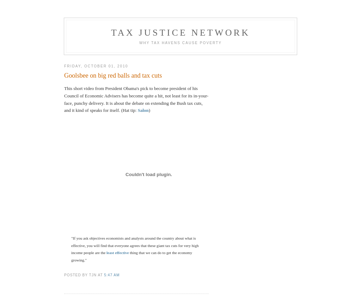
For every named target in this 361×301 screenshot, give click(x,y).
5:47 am (112, 275)
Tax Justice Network (180, 33)
